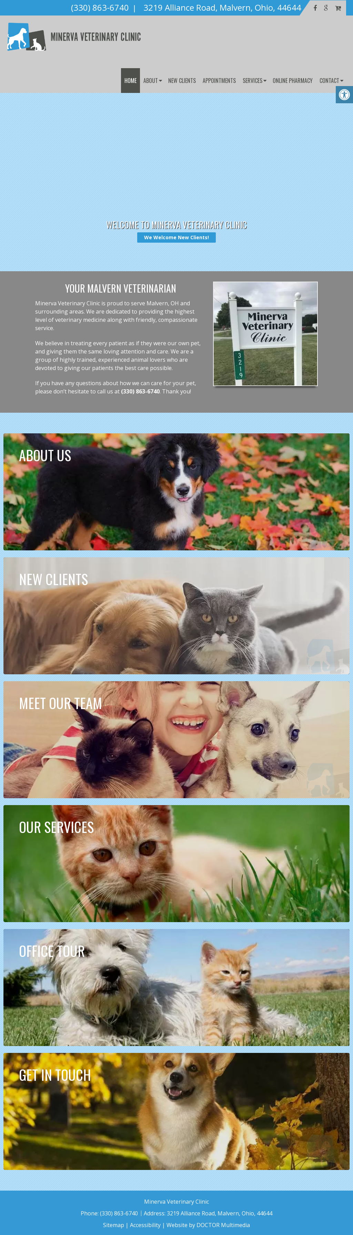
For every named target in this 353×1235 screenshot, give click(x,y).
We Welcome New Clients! (176, 237)
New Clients (182, 80)
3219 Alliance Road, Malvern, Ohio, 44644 (219, 1213)
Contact (329, 80)
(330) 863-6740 (140, 391)
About (150, 80)
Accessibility (145, 1225)
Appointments (219, 80)
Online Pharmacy (293, 80)
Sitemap (113, 1225)
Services (252, 80)
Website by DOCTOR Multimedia (208, 1225)
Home (130, 80)
